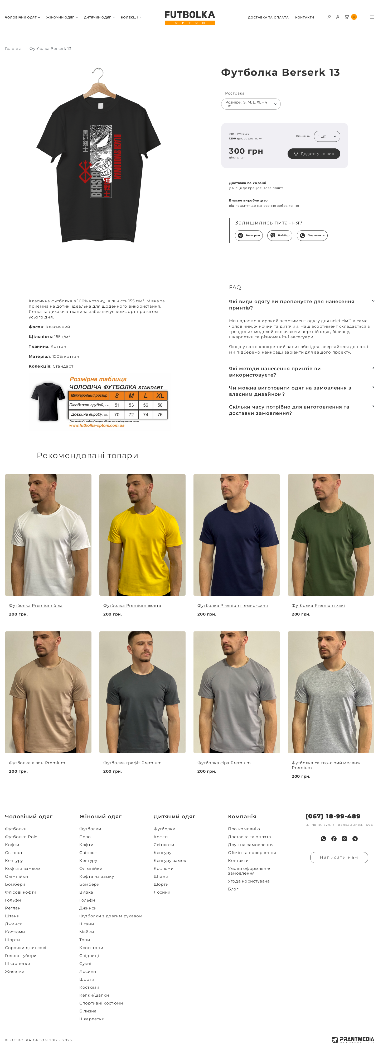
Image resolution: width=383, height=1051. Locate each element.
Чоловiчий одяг (21, 17)
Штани (12, 916)
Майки (86, 932)
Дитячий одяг (97, 17)
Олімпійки (16, 876)
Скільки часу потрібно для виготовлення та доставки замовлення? (289, 410)
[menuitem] (22, 17)
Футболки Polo (21, 836)
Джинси (13, 924)
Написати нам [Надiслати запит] (339, 857)
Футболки (16, 829)
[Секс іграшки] (13, 48)
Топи (84, 939)
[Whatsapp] (323, 838)
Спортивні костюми (101, 1003)
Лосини (87, 971)
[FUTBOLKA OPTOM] (189, 18)
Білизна (88, 1011)
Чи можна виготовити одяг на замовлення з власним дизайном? (290, 391)
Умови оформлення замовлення (250, 871)
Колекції (129, 17)
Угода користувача (249, 881)
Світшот (14, 852)
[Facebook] (334, 838)
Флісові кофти (20, 892)
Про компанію (244, 829)
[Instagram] (344, 838)
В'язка (86, 892)
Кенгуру (14, 860)
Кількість (303, 136)
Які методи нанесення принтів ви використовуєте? (275, 372)
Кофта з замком (23, 868)
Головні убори (21, 955)
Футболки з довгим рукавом (111, 916)
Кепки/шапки (94, 995)
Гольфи (13, 900)
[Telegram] (355, 838)
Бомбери (15, 884)
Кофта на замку (96, 876)
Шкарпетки (17, 963)
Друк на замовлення (251, 844)
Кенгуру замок (170, 860)
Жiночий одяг (60, 17)
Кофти (12, 844)
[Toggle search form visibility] (329, 16)
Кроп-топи (91, 947)
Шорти (12, 939)
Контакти (304, 17)
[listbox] (251, 104)
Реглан (13, 908)
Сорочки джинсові (25, 947)
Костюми (15, 932)
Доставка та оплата (268, 17)
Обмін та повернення (252, 852)
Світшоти (164, 844)
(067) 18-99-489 (333, 816)
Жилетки (15, 971)
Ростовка (235, 93)
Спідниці (89, 955)
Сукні (85, 963)
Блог (233, 889)
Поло (85, 836)
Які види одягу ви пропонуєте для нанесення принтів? (292, 305)
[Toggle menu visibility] (372, 17)
